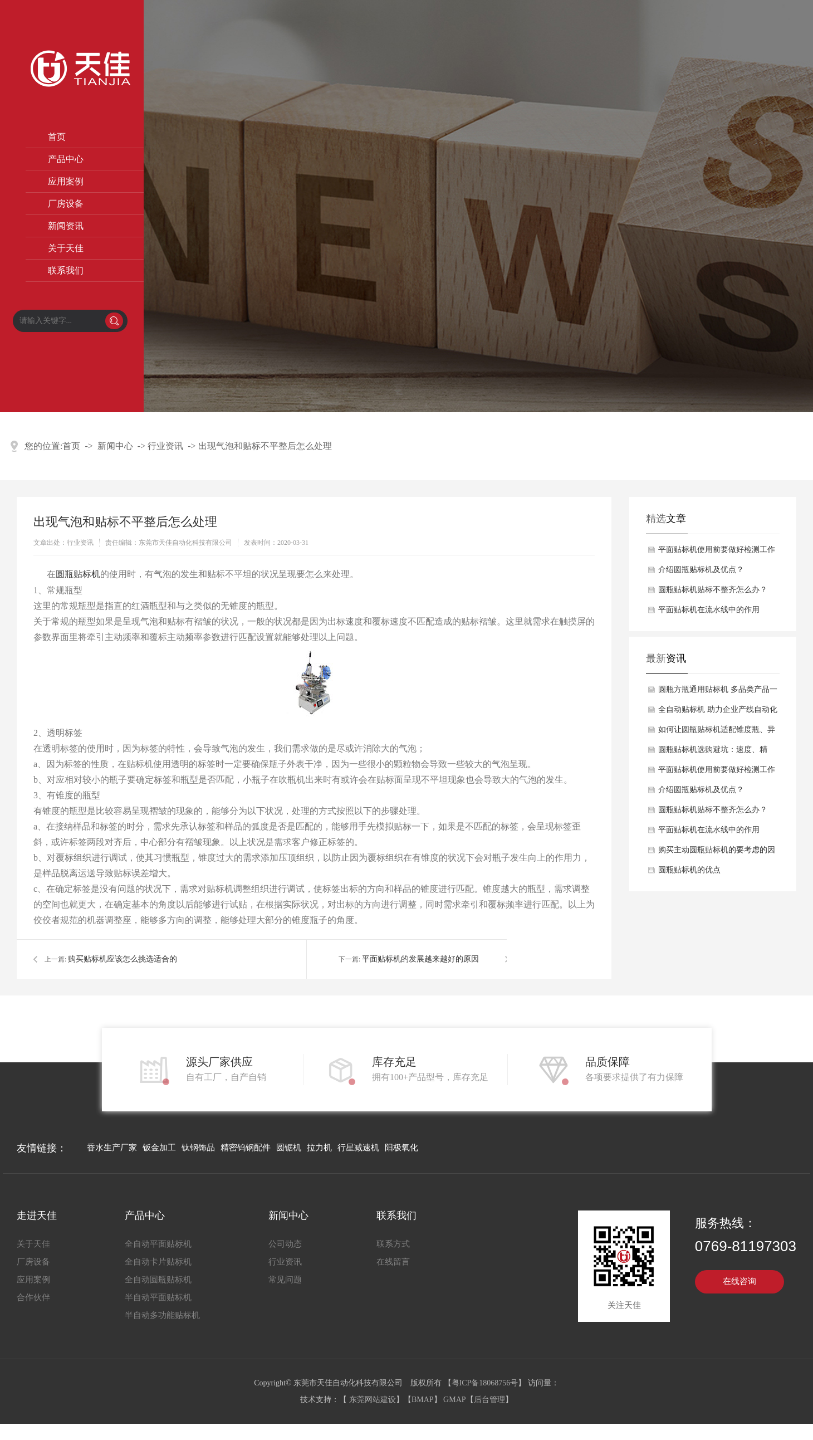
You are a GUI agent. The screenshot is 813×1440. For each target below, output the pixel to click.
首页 (57, 136)
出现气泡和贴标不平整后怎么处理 (265, 446)
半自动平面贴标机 (158, 1297)
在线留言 (393, 1261)
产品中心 (66, 159)
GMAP (454, 1399)
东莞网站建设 (372, 1399)
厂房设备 (66, 203)
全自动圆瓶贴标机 (158, 1279)
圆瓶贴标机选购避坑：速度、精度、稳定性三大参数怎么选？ (712, 752)
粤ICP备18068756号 (485, 1383)
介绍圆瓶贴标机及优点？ (701, 569)
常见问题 (285, 1279)
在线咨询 (739, 1281)
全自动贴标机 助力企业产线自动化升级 (717, 712)
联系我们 (66, 270)
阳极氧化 (401, 1147)
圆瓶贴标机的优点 (689, 870)
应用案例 (66, 181)
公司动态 (285, 1243)
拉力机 (319, 1147)
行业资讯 (165, 446)
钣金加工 (159, 1147)
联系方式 (393, 1243)
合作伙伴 (33, 1297)
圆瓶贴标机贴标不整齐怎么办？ (712, 589)
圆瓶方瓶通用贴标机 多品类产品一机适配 (717, 692)
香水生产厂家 (112, 1147)
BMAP (423, 1399)
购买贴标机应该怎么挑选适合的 (122, 959)
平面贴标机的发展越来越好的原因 (420, 959)
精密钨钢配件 (246, 1147)
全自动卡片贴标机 (158, 1261)
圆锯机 (288, 1147)
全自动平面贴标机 (158, 1243)
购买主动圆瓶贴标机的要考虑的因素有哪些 (716, 853)
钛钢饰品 (198, 1147)
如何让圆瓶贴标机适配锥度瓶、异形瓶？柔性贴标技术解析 (716, 732)
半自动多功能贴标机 (162, 1315)
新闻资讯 (66, 226)
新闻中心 (115, 446)
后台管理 (489, 1399)
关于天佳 (66, 248)
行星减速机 (358, 1147)
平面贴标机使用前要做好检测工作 (716, 549)
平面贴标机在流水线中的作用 (709, 610)
